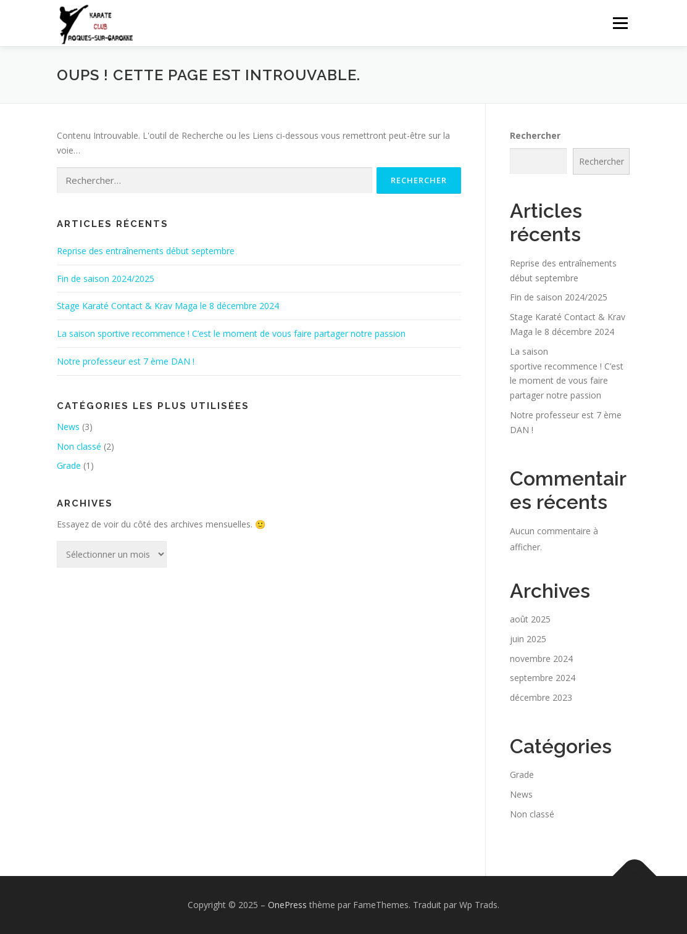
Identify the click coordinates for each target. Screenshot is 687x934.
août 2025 (530, 619)
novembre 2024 (541, 658)
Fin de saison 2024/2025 (105, 278)
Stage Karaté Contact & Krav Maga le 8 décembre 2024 (168, 306)
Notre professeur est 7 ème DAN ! (125, 361)
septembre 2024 (542, 678)
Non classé (79, 446)
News (68, 426)
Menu (620, 23)
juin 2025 (528, 639)
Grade (69, 465)
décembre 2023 (541, 697)
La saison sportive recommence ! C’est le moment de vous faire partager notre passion (231, 333)
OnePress (287, 905)
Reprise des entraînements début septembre (146, 251)
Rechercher (535, 135)
